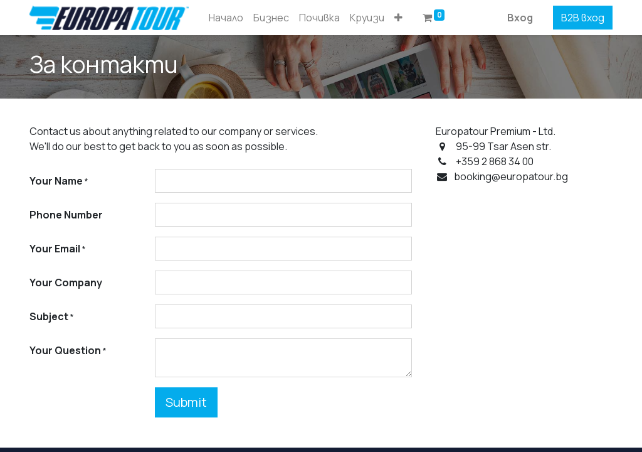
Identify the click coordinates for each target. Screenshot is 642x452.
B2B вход (582, 17)
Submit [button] (186, 402)
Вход (520, 17)
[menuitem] (226, 17)
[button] (398, 17)
